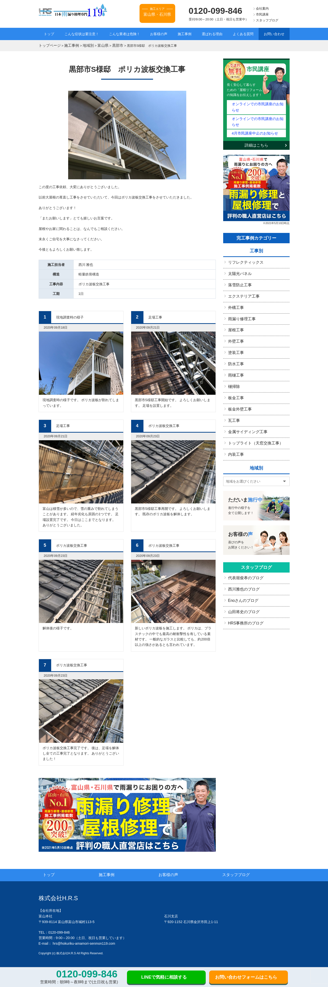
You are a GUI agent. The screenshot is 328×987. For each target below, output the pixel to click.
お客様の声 (158, 34)
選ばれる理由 (212, 34)
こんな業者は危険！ (124, 34)
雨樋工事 (235, 353)
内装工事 (235, 428)
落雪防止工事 (238, 268)
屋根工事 (235, 310)
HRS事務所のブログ (244, 593)
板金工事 (235, 374)
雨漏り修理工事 (240, 300)
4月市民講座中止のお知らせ (252, 118)
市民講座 (262, 14)
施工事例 (184, 34)
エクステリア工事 (242, 278)
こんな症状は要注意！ (81, 34)
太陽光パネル (238, 257)
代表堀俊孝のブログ (243, 551)
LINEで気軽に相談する (164, 977)
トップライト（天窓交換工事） (252, 417)
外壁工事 (235, 321)
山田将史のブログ (242, 583)
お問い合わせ (274, 34)
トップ (49, 34)
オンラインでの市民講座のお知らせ (257, 102)
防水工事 (235, 342)
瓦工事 (233, 396)
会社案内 (262, 8)
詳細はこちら (256, 129)
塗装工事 (235, 332)
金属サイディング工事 (245, 406)
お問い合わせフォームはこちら (246, 977)
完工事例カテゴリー (256, 222)
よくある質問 (243, 34)
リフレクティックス (243, 246)
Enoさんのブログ (241, 572)
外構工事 (235, 289)
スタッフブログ (267, 20)
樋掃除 (233, 364)
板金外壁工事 (238, 385)
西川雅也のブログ (242, 561)
